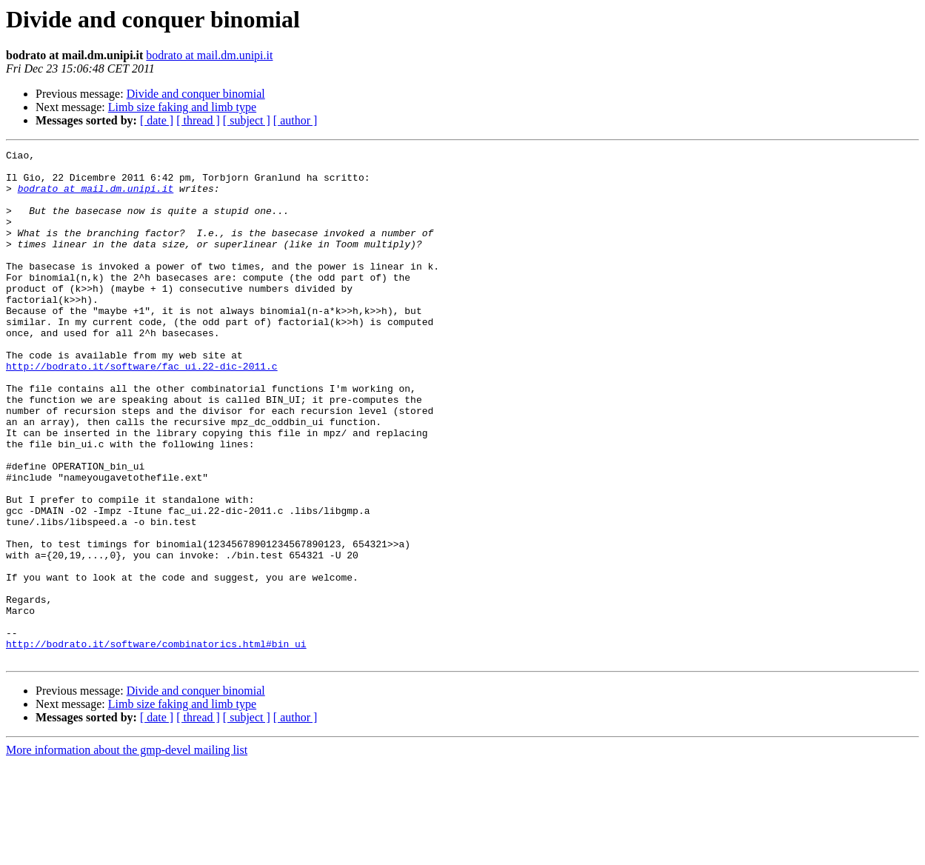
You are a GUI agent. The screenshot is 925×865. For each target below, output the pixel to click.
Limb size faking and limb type (182, 107)
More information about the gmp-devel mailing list (126, 852)
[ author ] (295, 120)
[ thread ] (198, 120)
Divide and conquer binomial (196, 93)
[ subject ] (246, 120)
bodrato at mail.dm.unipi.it (209, 55)
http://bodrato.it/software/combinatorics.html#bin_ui (156, 743)
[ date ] (156, 120)
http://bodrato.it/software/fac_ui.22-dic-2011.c (142, 410)
